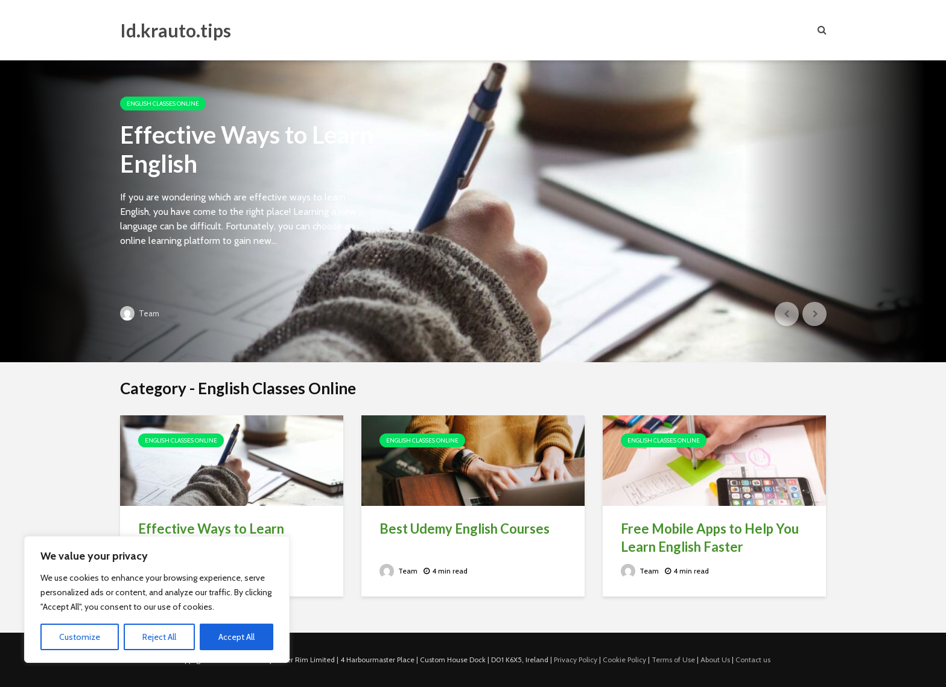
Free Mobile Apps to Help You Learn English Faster (710, 537)
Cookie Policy (624, 659)
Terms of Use (673, 659)
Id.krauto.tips (175, 30)
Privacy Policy (575, 659)
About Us (715, 659)
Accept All (236, 636)
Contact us (752, 659)
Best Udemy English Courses (464, 528)
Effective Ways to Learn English (246, 149)
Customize (79, 636)
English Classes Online (163, 103)
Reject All (159, 636)
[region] (157, 599)
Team (139, 313)
